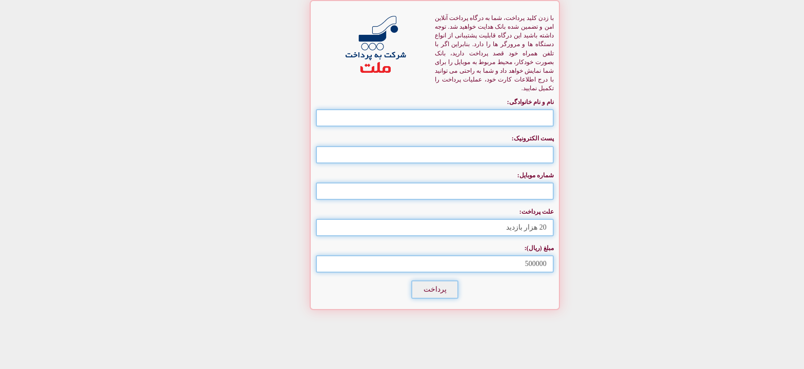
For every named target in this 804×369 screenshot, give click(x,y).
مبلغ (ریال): (506, 248)
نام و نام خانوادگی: (497, 102)
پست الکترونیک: (500, 138)
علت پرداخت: (504, 211)
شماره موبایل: (503, 175)
